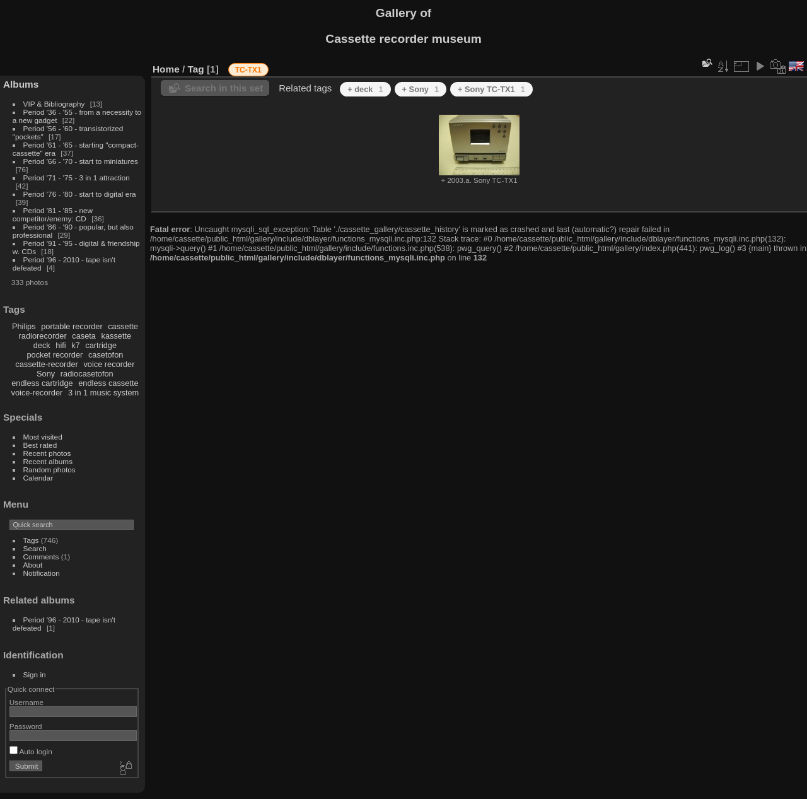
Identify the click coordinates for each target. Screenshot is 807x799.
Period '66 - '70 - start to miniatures (80, 161)
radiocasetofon (87, 373)
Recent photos (47, 453)
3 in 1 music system (103, 392)
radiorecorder (43, 336)
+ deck (365, 89)
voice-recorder (37, 392)
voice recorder (108, 364)
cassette (123, 326)
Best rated (40, 445)
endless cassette (108, 383)
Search (35, 548)
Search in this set (224, 88)
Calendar (38, 478)
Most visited (42, 437)
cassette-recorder (46, 364)
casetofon (106, 354)
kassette (117, 336)
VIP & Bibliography (55, 104)
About (33, 565)
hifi (60, 345)
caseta (84, 336)
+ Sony (420, 89)
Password (25, 726)
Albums (20, 84)
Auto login (30, 751)
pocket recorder (54, 354)
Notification (41, 573)
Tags (31, 540)
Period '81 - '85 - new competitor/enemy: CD (53, 214)
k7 (75, 345)
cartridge (101, 345)
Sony (46, 373)
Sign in (34, 674)
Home (166, 69)
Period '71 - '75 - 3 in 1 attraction (76, 177)
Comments (41, 556)
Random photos (49, 469)
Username (26, 702)
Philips (24, 326)
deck (41, 345)
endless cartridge (42, 383)
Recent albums (48, 461)
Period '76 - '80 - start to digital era (79, 194)
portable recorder (71, 326)
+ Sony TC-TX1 (491, 89)
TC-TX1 (248, 70)
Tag (196, 69)
